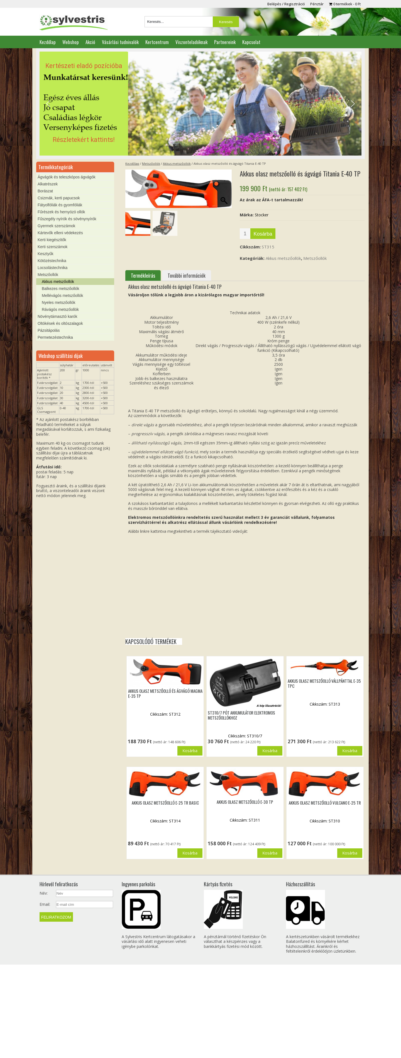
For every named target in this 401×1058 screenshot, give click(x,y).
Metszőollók (151, 163)
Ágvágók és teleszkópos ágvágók (67, 177)
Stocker (261, 214)
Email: (45, 904)
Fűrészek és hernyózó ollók (61, 212)
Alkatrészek (48, 184)
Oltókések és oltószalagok (60, 323)
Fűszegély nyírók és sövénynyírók (67, 219)
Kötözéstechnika (52, 260)
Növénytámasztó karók (57, 316)
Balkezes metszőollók (60, 288)
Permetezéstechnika (55, 337)
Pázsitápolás (49, 330)
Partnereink (225, 41)
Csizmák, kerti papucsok (59, 198)
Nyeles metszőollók (58, 302)
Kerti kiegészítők (52, 240)
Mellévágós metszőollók (62, 295)
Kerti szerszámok (52, 246)
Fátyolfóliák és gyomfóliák (60, 205)
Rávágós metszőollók (60, 309)
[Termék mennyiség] (245, 233)
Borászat (45, 191)
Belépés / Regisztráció (286, 3)
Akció (90, 41)
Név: (44, 893)
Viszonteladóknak (191, 41)
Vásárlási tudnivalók (120, 41)
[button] (200, 104)
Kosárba (262, 234)
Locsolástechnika (52, 267)
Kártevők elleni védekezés (60, 233)
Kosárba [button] (189, 750)
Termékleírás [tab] (143, 275)
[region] (200, 104)
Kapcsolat (251, 41)
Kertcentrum (157, 41)
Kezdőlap (48, 41)
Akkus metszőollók (177, 163)
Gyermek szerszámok (56, 226)
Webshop (70, 41)
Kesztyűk (45, 253)
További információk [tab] (187, 275)
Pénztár (317, 3)
